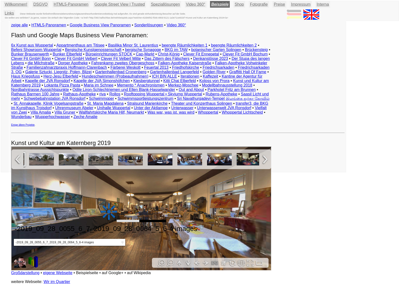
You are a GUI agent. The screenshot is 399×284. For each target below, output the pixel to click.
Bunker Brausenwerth (30, 54)
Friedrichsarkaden (218, 67)
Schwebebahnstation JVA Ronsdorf (54, 98)
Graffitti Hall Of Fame (247, 72)
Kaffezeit (210, 76)
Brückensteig (256, 50)
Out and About (191, 90)
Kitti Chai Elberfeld (179, 81)
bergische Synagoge (143, 50)
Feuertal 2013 (156, 67)
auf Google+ (113, 273)
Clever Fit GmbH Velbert (75, 58)
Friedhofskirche (185, 67)
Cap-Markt (145, 54)
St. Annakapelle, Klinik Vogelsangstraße (49, 103)
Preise (279, 4)
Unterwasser (182, 108)
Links (9, 13)
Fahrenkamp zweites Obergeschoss (122, 63)
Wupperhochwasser (52, 117)
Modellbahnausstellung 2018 (227, 85)
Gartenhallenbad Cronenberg (120, 72)
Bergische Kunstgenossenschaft (93, 50)
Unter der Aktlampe (151, 108)
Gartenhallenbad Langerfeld (174, 72)
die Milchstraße (41, 63)
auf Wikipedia (139, 273)
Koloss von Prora (214, 81)
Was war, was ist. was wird (170, 112)
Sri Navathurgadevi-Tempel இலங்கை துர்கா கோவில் (223, 98)
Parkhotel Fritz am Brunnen (232, 90)
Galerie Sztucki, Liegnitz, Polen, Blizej (58, 72)
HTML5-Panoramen (71, 4)
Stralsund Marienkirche (147, 103)
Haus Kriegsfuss (25, 76)
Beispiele (220, 4)
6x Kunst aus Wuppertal (32, 45)
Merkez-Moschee (183, 85)
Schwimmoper (101, 98)
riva (102, 94)
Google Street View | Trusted (119, 4)
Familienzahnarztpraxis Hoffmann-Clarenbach (67, 67)
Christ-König (169, 54)
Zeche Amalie (86, 117)
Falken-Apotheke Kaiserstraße (184, 63)
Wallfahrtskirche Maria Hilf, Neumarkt (111, 112)
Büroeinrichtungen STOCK (108, 54)
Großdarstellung (25, 273)
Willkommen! (16, 4)
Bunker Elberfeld (67, 54)
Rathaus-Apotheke (79, 94)
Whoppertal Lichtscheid (242, 112)
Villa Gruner (64, 112)
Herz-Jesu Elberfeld (60, 76)
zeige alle (19, 25)
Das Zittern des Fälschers (167, 58)
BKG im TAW (176, 50)
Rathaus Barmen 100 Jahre (35, 94)
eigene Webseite (57, 273)
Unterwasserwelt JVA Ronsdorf (224, 108)
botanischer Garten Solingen (216, 50)
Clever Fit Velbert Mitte (121, 58)
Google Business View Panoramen (100, 25)
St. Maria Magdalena (105, 103)
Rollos (114, 94)
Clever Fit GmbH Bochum (245, 54)
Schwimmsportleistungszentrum (145, 98)
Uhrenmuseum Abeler (74, 108)
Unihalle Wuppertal (113, 108)
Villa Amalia (41, 112)
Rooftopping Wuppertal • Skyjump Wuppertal (163, 94)
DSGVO (40, 4)
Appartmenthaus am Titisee (80, 45)
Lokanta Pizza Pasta (62, 85)
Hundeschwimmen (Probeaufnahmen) (115, 76)
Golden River (214, 72)
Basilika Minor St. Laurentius (133, 45)
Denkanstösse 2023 (210, 58)
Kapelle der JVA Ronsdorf (47, 81)
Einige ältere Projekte (23, 125)
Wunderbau (21, 117)
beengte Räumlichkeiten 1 (185, 45)
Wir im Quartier (56, 282)
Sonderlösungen (148, 25)
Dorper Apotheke (73, 63)
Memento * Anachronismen (141, 85)
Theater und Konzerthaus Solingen (201, 103)
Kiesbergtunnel (146, 81)
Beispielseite (87, 273)
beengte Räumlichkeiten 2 (234, 45)
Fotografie (259, 4)
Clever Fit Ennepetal (201, 54)
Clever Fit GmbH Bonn (31, 58)
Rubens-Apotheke (221, 94)
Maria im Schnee (98, 85)
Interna (323, 4)
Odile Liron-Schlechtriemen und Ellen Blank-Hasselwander (123, 90)
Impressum (301, 4)
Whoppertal (208, 112)
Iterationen (190, 76)
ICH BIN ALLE (164, 76)
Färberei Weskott (125, 67)
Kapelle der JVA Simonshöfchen (102, 81)
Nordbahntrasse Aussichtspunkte (40, 90)
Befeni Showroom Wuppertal (36, 50)
